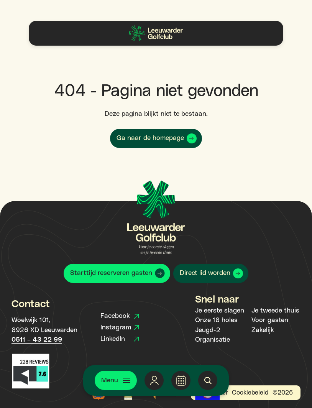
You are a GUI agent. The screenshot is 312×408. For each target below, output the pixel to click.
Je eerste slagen (219, 310)
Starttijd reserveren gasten (111, 273)
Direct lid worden (205, 273)
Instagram (119, 327)
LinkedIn (119, 339)
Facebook (119, 316)
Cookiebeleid (250, 393)
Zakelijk (262, 330)
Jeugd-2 (207, 330)
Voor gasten (269, 320)
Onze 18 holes (216, 320)
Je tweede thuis (275, 310)
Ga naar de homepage (150, 138)
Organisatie (212, 339)
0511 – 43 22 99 (36, 339)
